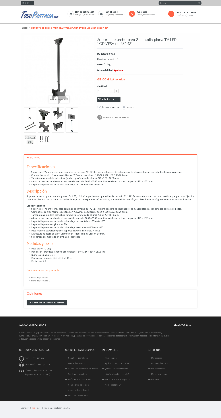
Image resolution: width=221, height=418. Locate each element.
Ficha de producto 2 (40, 280)
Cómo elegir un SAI (113, 384)
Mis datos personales (160, 374)
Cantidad (102, 86)
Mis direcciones (158, 368)
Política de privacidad (77, 374)
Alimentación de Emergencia (117, 379)
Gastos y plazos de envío (79, 390)
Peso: (100, 64)
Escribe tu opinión (110, 106)
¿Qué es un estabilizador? (116, 368)
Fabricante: (103, 59)
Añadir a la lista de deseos (116, 117)
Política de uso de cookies (79, 379)
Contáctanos (110, 357)
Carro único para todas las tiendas (83, 368)
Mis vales (155, 379)
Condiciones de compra (78, 384)
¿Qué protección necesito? (117, 374)
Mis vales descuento (160, 363)
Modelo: (101, 53)
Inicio (24, 27)
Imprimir (130, 107)
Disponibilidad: (105, 70)
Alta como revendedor (78, 395)
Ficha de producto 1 (40, 277)
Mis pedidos (156, 357)
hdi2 (33, 408)
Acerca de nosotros (76, 363)
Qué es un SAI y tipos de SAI (117, 363)
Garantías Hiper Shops (78, 357)
